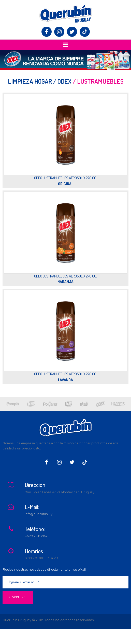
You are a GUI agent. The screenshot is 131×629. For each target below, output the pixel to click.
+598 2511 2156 (36, 536)
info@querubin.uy (38, 514)
